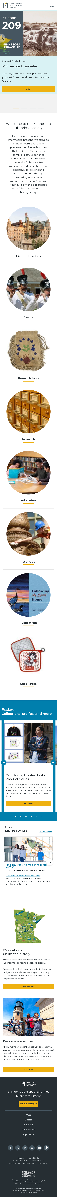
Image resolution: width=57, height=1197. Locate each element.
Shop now (28, 804)
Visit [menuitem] (28, 1115)
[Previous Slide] (2, 38)
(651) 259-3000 (28, 1163)
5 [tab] (36, 816)
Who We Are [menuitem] (28, 1129)
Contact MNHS (42, 1163)
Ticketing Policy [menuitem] (39, 1190)
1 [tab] (15, 816)
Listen (28, 89)
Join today (28, 1069)
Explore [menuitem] (28, 1120)
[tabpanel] (28, 766)
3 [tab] (26, 816)
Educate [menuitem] (28, 1125)
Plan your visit (28, 986)
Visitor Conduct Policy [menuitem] (30, 1192)
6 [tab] (41, 816)
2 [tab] (20, 816)
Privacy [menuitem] (14, 1190)
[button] (51, 5)
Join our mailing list (28, 1104)
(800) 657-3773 (15, 1163)
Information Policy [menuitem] (25, 1190)
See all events (45, 832)
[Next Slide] (54, 38)
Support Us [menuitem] (28, 1134)
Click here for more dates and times (23, 875)
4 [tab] (31, 816)
